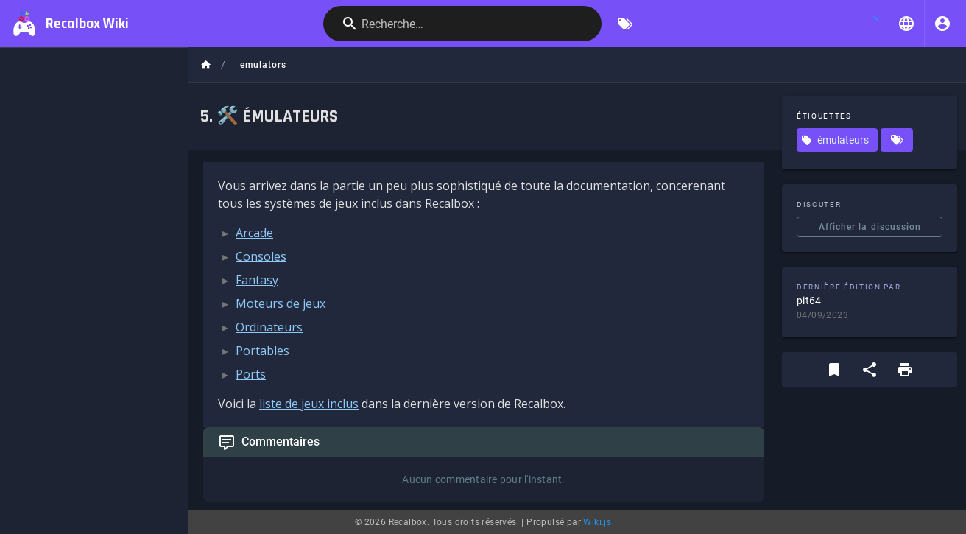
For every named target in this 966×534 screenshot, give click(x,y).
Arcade (254, 233)
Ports (251, 374)
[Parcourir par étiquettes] (625, 23)
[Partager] (869, 369)
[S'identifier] (942, 23)
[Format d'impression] (905, 369)
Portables (262, 350)
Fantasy (257, 280)
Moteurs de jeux (280, 303)
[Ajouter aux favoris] (834, 369)
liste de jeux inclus (309, 404)
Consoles (261, 256)
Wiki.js (597, 522)
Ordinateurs (269, 327)
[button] (906, 23)
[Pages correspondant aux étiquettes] (897, 140)
